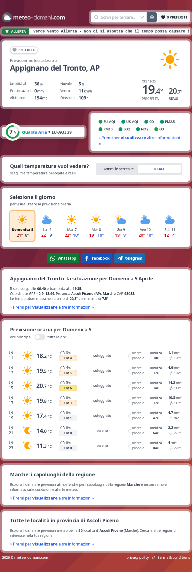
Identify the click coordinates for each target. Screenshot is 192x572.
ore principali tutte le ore (38, 337)
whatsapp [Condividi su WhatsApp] (63, 258)
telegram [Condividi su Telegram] (129, 258)
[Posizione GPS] (152, 17)
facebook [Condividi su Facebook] (97, 258)
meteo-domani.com (31, 557)
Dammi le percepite (118, 168)
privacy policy (137, 557)
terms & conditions (174, 557)
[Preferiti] (174, 17)
